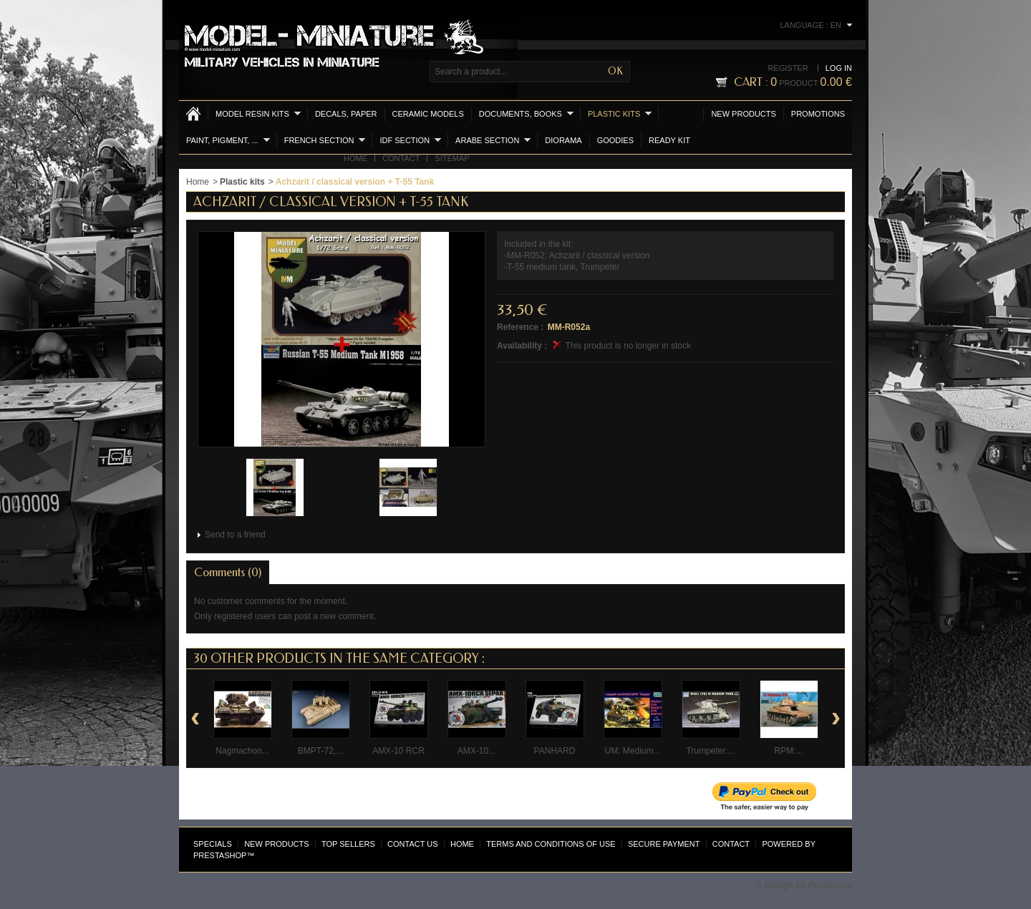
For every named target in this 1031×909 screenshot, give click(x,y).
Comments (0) (227, 572)
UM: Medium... (632, 751)
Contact (401, 158)
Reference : (520, 327)
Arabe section (493, 140)
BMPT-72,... (320, 751)
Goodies (615, 140)
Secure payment (664, 844)
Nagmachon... (242, 751)
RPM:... (788, 751)
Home (355, 158)
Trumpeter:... (710, 751)
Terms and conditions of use (550, 844)
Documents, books (526, 113)
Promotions (818, 114)
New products (743, 114)
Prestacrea (830, 885)
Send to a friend (235, 535)
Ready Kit (669, 140)
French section (325, 140)
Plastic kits (620, 113)
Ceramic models (428, 114)
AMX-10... (476, 751)
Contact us (412, 844)
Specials (212, 844)
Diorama (563, 140)
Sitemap (452, 158)
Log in (839, 68)
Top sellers (348, 844)
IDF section (410, 140)
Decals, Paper (346, 114)
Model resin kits (258, 113)
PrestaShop (219, 855)
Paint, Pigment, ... (228, 140)
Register (788, 68)
